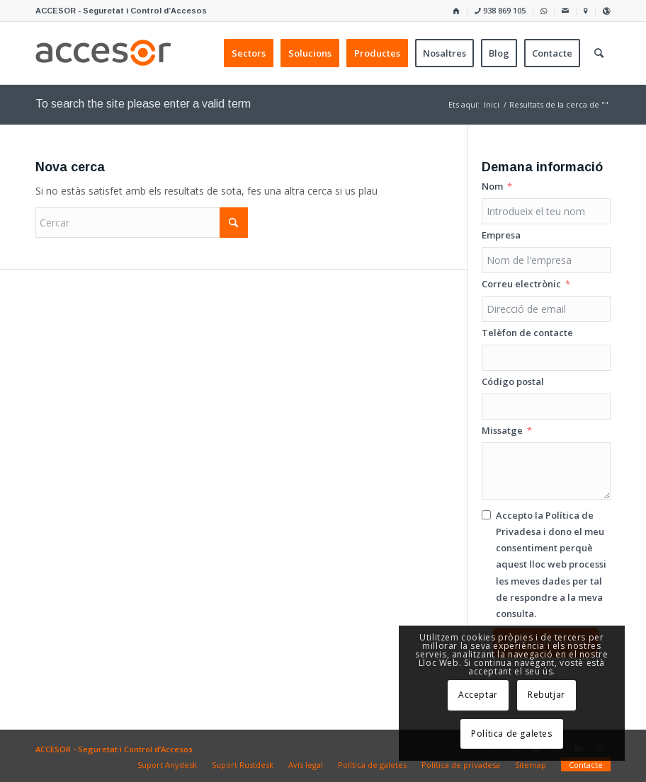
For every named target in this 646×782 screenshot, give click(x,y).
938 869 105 (500, 10)
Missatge (502, 430)
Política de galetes (511, 734)
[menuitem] (457, 11)
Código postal (513, 381)
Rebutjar (546, 695)
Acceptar (478, 695)
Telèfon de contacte (527, 332)
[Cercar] (141, 222)
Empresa (501, 235)
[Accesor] (103, 53)
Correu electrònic (521, 283)
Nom (492, 186)
